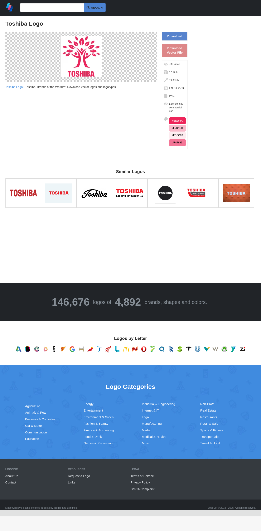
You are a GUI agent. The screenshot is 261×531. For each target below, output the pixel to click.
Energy (88, 404)
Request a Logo (79, 476)
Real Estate (208, 410)
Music (146, 443)
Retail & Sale (209, 423)
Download (174, 36)
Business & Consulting (41, 419)
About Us (11, 476)
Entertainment (93, 410)
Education (32, 439)
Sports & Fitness (211, 430)
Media (146, 430)
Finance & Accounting (98, 430)
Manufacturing (152, 423)
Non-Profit (207, 404)
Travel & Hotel (210, 443)
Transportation (210, 436)
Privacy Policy (140, 482)
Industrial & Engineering (158, 404)
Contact (10, 482)
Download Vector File (175, 50)
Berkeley (48, 507)
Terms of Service (142, 476)
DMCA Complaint (143, 489)
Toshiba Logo (14, 87)
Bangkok (72, 507)
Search (97, 7)
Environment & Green (98, 417)
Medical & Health (153, 436)
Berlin (57, 507)
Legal (146, 417)
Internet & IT (150, 410)
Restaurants (208, 417)
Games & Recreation (97, 443)
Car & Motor (33, 425)
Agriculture (32, 406)
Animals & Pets (36, 412)
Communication (36, 432)
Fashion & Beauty (95, 423)
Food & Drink (92, 436)
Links (71, 482)
